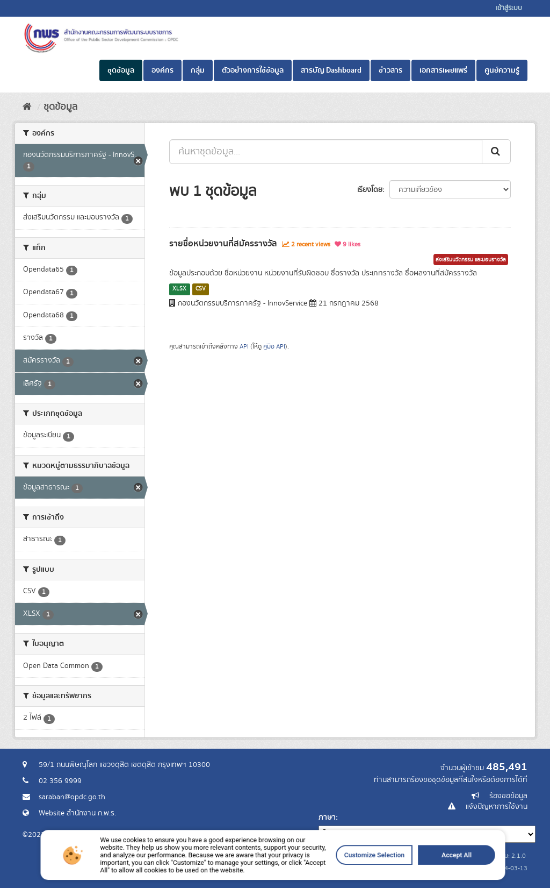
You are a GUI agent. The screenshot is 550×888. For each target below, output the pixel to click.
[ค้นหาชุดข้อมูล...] (325, 151)
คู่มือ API (274, 346)
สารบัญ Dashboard (331, 70)
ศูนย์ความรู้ (501, 70)
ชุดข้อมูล (120, 70)
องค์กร (162, 70)
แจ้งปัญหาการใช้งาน (496, 806)
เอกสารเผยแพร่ (443, 70)
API (244, 346)
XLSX (179, 289)
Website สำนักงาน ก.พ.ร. (77, 813)
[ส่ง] (496, 151)
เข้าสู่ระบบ (509, 8)
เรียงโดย (369, 189)
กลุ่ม (198, 70)
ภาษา (327, 817)
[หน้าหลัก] (27, 107)
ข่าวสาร (390, 70)
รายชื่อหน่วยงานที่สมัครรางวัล (223, 244)
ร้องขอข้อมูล (508, 796)
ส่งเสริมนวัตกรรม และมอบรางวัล (471, 260)
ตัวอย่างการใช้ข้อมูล (253, 70)
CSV (201, 289)
